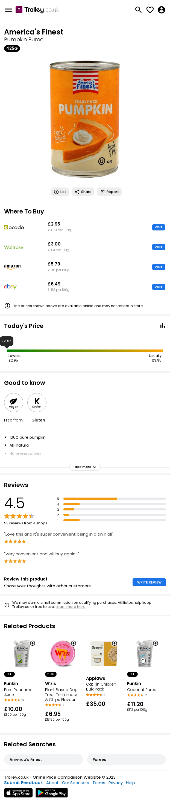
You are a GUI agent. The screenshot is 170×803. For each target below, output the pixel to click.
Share (83, 192)
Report (109, 192)
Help (130, 782)
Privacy (116, 782)
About (52, 782)
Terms (98, 782)
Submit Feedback (23, 782)
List (60, 192)
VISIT (159, 227)
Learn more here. (71, 606)
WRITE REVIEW (149, 582)
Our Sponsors (75, 782)
